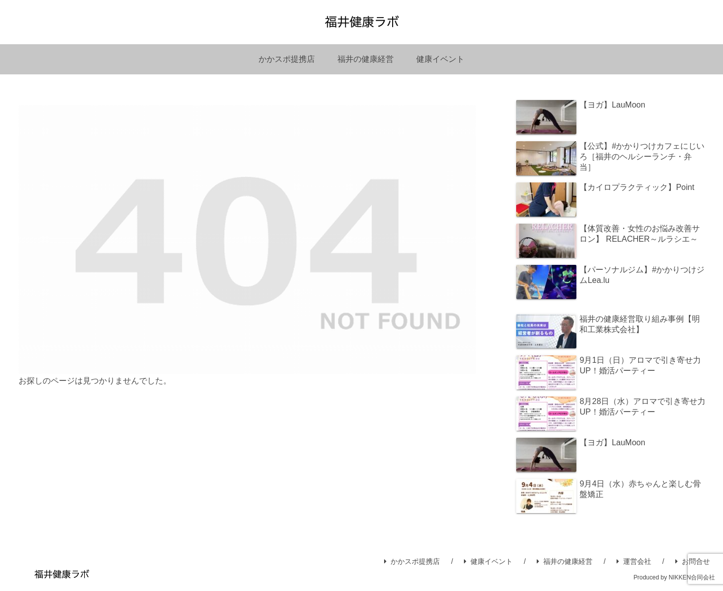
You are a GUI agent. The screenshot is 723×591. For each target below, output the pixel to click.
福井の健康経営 (564, 561)
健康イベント (488, 561)
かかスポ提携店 (412, 561)
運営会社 (634, 561)
